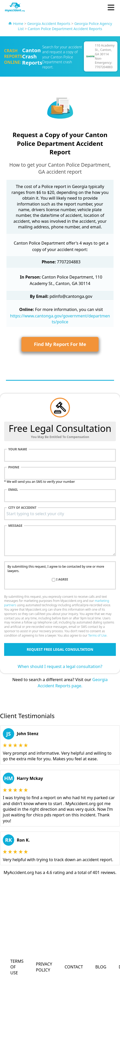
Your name (17, 449)
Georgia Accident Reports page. (73, 683)
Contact (74, 967)
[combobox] (60, 513)
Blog (100, 967)
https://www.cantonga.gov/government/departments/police (60, 318)
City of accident (22, 507)
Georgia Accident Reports (48, 23)
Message (15, 525)
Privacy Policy (44, 967)
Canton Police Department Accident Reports (65, 28)
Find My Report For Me (60, 344)
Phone (13, 467)
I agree (62, 579)
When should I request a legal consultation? (60, 666)
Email (13, 489)
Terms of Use (97, 635)
